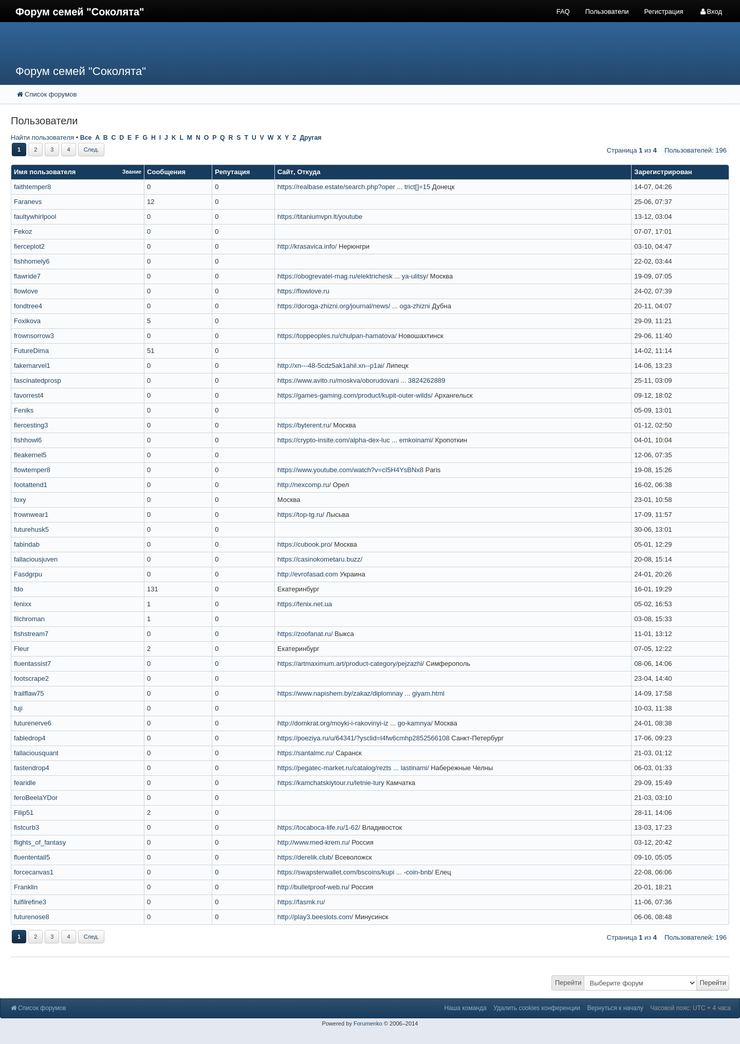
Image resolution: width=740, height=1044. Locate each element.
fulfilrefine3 (30, 902)
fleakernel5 (30, 455)
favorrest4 (29, 395)
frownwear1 (31, 514)
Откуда (308, 172)
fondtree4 (28, 306)
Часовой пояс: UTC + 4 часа (690, 1008)
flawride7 (27, 276)
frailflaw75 (29, 693)
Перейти (568, 982)
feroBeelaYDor (36, 797)
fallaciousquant (36, 753)
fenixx (22, 604)
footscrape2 (31, 678)
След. (91, 149)
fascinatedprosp (37, 380)
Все (86, 137)
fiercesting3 (31, 425)
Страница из (632, 150)
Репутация (232, 172)
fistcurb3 (26, 827)
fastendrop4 (31, 768)
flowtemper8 (32, 470)
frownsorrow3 (34, 336)
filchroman (29, 619)
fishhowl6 (28, 440)
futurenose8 (31, 917)
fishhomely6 (31, 261)
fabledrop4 (29, 738)
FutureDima (31, 351)
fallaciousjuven (36, 559)
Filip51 (23, 812)
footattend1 (30, 485)
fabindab (27, 544)
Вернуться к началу (615, 1008)
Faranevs (28, 202)
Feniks (23, 410)
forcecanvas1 (33, 872)
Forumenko (368, 1023)
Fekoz (23, 231)
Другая (310, 137)
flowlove (26, 291)
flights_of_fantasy (40, 842)
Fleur (21, 648)
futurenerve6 (32, 723)
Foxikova (27, 321)
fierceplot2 (29, 246)
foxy (20, 500)
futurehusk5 (31, 529)
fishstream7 (31, 634)
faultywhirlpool (35, 216)
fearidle (25, 783)
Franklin (26, 887)
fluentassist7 (32, 663)
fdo (18, 589)
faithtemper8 (32, 187)
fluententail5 (32, 857)
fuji (18, 708)
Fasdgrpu (28, 574)
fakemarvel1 (32, 365)
